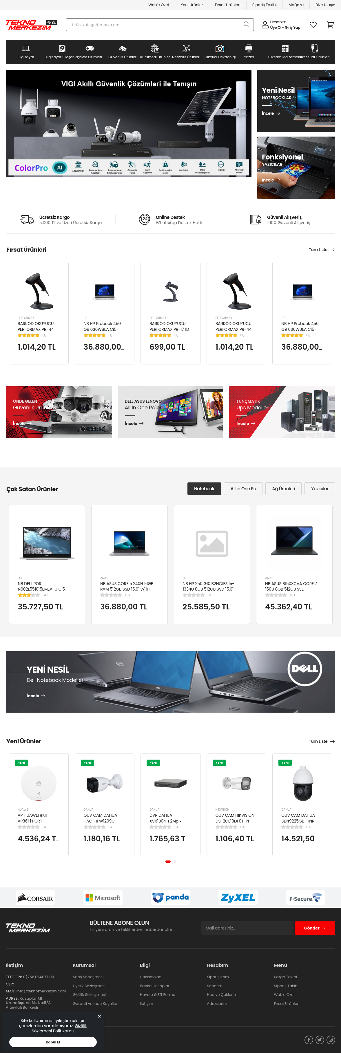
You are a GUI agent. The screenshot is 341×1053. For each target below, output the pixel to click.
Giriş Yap (292, 27)
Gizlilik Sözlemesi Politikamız (59, 1028)
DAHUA (89, 809)
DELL (21, 578)
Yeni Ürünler (192, 5)
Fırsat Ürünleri (227, 5)
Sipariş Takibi (264, 5)
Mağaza (296, 5)
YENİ (21, 762)
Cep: (10, 984)
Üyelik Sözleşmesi (89, 986)
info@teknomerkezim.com (41, 991)
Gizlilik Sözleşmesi (89, 994)
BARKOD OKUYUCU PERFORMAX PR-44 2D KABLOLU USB (36, 329)
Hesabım (278, 22)
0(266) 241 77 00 (38, 977)
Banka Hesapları (155, 986)
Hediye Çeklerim (222, 994)
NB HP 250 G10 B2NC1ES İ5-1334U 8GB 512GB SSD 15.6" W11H (208, 589)
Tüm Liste (318, 250)
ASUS (103, 578)
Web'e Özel (158, 5)
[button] (168, 861)
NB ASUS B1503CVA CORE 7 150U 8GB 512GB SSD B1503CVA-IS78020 (291, 589)
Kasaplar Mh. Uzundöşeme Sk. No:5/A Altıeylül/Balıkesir (28, 1003)
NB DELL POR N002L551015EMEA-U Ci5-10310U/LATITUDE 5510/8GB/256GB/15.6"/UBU (44, 592)
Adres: (12, 998)
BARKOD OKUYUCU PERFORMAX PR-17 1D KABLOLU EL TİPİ (169, 329)
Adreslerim (217, 1003)
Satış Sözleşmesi (88, 977)
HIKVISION (222, 809)
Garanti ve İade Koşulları (95, 1003)
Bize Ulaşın (325, 5)
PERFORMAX (26, 318)
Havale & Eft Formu (157, 994)
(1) (44, 335)
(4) (45, 595)
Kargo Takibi (285, 977)
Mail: (10, 991)
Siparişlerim (218, 977)
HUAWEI (23, 809)
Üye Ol (275, 27)
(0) (127, 595)
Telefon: (14, 977)
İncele (268, 113)
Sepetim (215, 986)
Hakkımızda (150, 977)
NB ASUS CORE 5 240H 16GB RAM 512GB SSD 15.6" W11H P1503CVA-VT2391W (127, 589)
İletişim (146, 1003)
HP (85, 318)
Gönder (315, 928)
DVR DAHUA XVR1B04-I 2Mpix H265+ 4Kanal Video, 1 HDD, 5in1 (169, 823)
